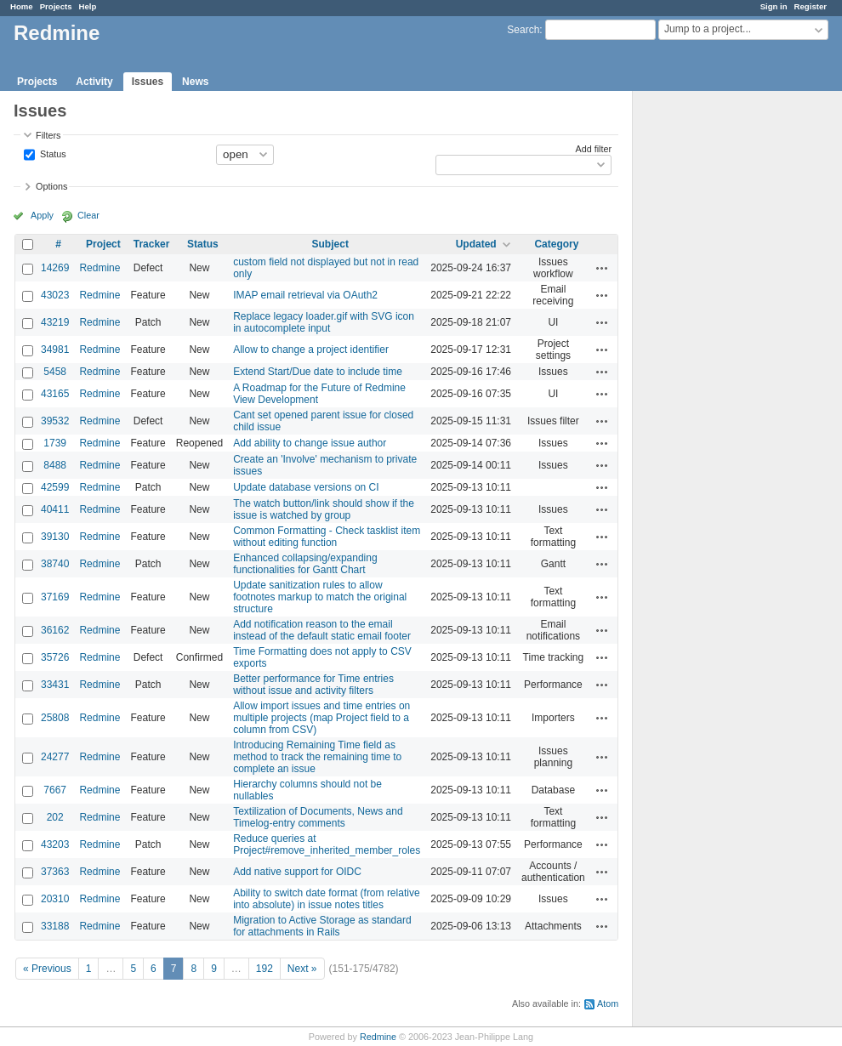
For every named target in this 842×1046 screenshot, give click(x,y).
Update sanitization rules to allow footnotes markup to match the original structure (320, 597)
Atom (607, 1003)
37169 (55, 597)
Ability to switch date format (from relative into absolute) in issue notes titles (326, 899)
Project (103, 244)
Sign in (774, 6)
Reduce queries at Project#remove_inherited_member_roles (326, 844)
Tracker (152, 244)
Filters (48, 135)
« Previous (47, 969)
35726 (55, 657)
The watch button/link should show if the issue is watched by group (323, 509)
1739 (54, 443)
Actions (602, 268)
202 (55, 817)
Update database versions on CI (305, 487)
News (195, 82)
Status (51, 153)
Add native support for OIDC (297, 872)
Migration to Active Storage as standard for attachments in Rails (322, 926)
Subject (330, 244)
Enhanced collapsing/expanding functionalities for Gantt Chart (305, 564)
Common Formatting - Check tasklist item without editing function (326, 537)
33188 (55, 926)
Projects (56, 6)
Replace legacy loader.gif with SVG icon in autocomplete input (323, 322)
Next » (302, 969)
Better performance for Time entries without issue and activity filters (313, 684)
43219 (55, 322)
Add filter (594, 149)
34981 (55, 349)
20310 (55, 899)
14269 (55, 268)
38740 (55, 564)
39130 (55, 537)
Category (556, 244)
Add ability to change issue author (309, 443)
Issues (147, 82)
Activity (94, 82)
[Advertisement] (718, 358)
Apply (42, 215)
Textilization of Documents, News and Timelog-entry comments (317, 817)
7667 (54, 790)
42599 (55, 487)
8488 (54, 465)
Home (21, 6)
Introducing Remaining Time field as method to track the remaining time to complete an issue (317, 757)
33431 (55, 685)
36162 (55, 630)
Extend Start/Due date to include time (317, 372)
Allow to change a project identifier (311, 349)
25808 (55, 718)
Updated (476, 244)
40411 (55, 509)
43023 (55, 295)
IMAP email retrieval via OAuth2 (305, 295)
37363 (55, 872)
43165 (55, 394)
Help (88, 6)
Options (51, 186)
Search (523, 30)
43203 (55, 844)
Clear (88, 215)
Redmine (99, 268)
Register (810, 6)
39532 (55, 421)
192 (264, 969)
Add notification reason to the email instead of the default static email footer (322, 630)
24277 (55, 757)
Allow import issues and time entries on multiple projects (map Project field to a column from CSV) (321, 718)
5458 (54, 372)
